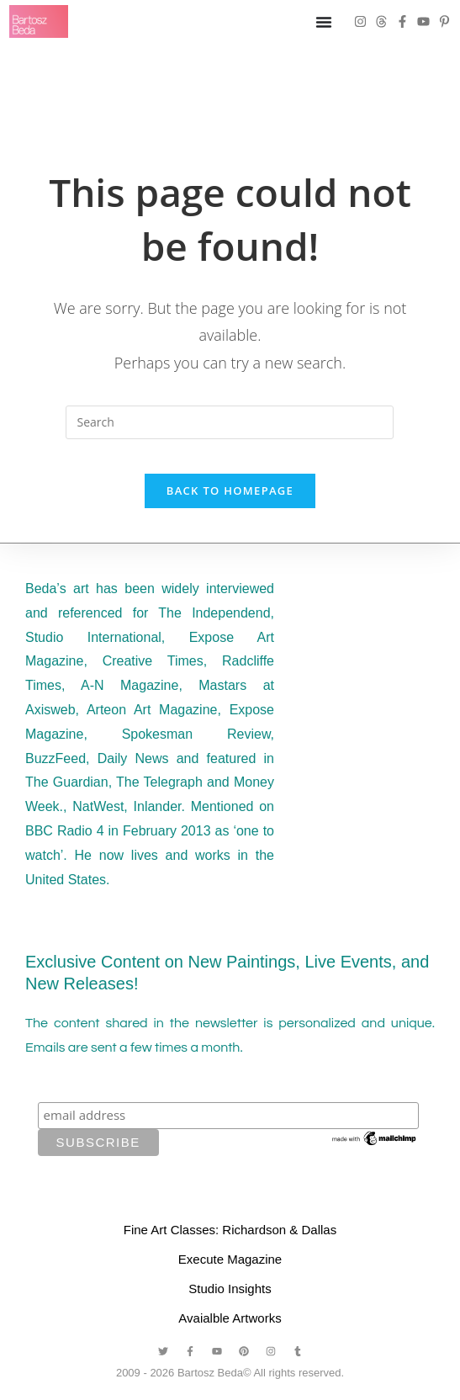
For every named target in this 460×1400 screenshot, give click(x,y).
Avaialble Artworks (229, 1335)
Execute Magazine (230, 1276)
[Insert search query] (230, 422)
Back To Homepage (230, 507)
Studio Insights (229, 1305)
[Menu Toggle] (323, 21)
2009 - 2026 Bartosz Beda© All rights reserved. (230, 1389)
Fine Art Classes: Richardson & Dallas (230, 1246)
